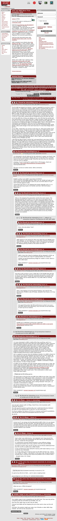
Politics (3, 40)
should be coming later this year (21, 61)
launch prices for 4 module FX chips (39, 367)
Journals (3, 14)
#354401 (47, 286)
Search (3, 18)
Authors (3, 17)
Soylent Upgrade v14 (34, 262)
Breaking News (5, 34)
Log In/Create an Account (47, 88)
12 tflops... (22, 400)
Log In (3, 28)
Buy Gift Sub (5, 25)
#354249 (49, 224)
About (3, 12)
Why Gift (46, 32)
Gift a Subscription (46, 31)
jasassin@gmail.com (26, 465)
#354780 (26, 252)
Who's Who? (5, 49)
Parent (15, 169)
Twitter (3, 45)
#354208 (14, 466)
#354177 (47, 195)
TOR (3, 53)
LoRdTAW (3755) (17, 104)
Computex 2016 (42, 41)
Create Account (5, 27)
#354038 (42, 104)
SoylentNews (5, 4)
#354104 (45, 175)
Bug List (4, 50)
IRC (2, 46)
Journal (47, 104)
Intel (40, 37)
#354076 (44, 153)
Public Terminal (42, 21)
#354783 (26, 302)
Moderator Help (16, 511)
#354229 (21, 483)
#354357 (42, 496)
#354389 (21, 339)
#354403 (47, 235)
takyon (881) (23, 251)
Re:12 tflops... (25, 417)
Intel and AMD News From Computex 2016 (21, 11)
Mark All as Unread (33, 95)
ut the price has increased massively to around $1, (36, 462)
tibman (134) (18, 153)
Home (18, 518)
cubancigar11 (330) (19, 175)
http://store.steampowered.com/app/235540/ (32, 163)
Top (22, 90)
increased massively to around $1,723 (23, 30)
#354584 (47, 318)
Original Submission (16, 71)
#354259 (44, 419)
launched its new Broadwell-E (46, 42)
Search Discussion (40, 90)
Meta (3, 38)
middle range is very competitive (25, 494)
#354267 (45, 270)
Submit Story (5, 22)
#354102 (48, 402)
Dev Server (4, 52)
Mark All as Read (46, 94)
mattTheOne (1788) (18, 496)
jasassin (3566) (16, 465)
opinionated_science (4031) (19, 402)
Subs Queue (4, 24)
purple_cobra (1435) (21, 195)
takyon (40, 40)
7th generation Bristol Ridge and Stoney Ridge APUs (22, 64)
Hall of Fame (5, 21)
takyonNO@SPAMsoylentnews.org (35, 251)
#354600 (49, 435)
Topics (3, 16)
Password (40, 16)
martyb (18, 14)
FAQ (2, 13)
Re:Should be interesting (24, 151)
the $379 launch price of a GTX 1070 (22, 49)
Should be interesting (26, 102)
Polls (3, 20)
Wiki (3, 48)
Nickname (40, 13)
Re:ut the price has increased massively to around (33, 478)
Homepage (51, 175)
